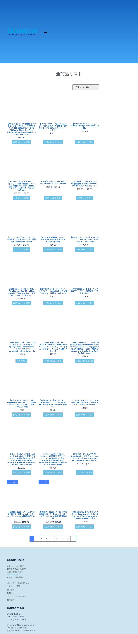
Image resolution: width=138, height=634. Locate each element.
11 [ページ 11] (62, 538)
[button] (45, 31)
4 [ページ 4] (46, 538)
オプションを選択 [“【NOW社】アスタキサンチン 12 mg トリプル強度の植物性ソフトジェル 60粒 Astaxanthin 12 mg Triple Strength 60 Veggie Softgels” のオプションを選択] (21, 198)
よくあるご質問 (13, 586)
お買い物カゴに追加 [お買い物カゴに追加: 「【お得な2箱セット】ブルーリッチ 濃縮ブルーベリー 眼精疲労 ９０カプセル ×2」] (84, 303)
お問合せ (10, 593)
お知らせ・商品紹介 (15, 577)
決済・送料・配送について (18, 583)
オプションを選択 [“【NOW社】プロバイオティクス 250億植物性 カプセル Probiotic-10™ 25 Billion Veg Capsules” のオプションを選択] (84, 198)
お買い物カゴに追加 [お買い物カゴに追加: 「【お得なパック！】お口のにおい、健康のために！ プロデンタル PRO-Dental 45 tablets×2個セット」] (52, 414)
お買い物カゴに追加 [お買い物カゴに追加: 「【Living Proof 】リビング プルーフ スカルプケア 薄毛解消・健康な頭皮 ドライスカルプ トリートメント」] (52, 142)
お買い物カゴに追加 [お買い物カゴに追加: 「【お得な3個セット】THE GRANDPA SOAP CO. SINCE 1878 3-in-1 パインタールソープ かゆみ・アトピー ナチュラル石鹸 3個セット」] (52, 361)
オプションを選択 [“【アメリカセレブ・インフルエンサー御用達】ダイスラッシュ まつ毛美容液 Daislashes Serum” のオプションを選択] (21, 249)
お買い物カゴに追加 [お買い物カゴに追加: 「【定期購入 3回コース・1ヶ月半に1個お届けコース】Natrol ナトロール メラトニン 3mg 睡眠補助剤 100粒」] (21, 526)
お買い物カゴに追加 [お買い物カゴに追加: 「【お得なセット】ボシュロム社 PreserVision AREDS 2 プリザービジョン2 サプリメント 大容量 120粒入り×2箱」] (21, 414)
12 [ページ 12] (68, 538)
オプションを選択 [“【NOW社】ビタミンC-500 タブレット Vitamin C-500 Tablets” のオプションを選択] (53, 198)
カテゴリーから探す (15, 566)
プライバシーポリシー (16, 596)
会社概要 (10, 589)
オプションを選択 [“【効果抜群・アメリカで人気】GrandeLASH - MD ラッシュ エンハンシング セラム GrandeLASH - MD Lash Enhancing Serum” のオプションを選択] (84, 472)
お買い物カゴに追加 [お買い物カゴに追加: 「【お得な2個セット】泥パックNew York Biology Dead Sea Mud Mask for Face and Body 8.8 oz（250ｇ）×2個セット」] (21, 303)
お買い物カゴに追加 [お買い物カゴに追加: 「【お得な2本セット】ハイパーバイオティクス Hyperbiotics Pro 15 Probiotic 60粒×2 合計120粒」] (52, 303)
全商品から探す (13, 574)
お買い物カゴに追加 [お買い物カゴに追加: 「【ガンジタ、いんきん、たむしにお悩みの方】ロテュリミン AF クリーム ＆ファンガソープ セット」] (84, 414)
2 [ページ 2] (36, 538)
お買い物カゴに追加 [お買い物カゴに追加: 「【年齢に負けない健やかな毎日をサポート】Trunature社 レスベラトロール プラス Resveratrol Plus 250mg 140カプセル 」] (84, 526)
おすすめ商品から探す (16, 568)
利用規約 (10, 599)
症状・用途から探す (15, 571)
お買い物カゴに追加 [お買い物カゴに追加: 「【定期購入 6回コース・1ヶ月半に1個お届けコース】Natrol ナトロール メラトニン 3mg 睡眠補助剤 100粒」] (52, 526)
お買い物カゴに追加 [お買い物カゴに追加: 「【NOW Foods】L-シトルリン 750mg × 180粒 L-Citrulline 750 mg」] (84, 142)
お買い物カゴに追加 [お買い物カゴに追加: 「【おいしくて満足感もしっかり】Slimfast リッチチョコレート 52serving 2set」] (52, 249)
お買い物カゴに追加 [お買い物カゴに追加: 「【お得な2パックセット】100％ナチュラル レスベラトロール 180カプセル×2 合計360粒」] (84, 249)
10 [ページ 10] (57, 538)
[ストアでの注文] (85, 87)
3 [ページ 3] (41, 538)
